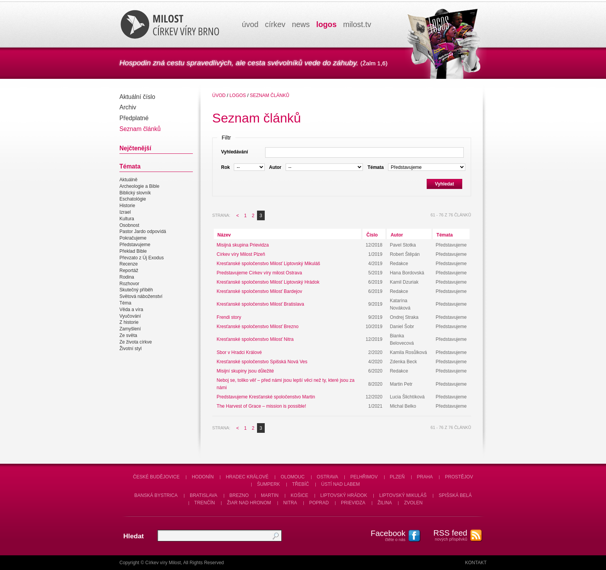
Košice (299, 495)
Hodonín (203, 477)
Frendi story (229, 317)
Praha (425, 477)
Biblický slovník (135, 193)
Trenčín (204, 502)
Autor (397, 235)
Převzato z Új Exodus (141, 257)
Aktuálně (128, 179)
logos (326, 24)
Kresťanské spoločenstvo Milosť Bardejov (259, 291)
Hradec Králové (247, 477)
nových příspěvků (446, 534)
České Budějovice (156, 477)
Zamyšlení (130, 329)
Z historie (128, 322)
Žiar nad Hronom (249, 502)
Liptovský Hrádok (343, 495)
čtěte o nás (384, 535)
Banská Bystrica (156, 495)
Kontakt (476, 562)
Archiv (127, 107)
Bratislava (203, 495)
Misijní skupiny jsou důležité (245, 371)
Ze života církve (135, 342)
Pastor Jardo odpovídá (142, 232)
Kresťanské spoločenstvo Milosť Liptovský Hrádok (268, 282)
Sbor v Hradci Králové (239, 352)
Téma (125, 303)
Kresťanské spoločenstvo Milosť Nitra (255, 339)
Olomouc (293, 477)
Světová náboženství (140, 296)
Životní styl (130, 348)
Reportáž (128, 270)
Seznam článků (140, 129)
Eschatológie (132, 199)
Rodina (126, 277)
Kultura (126, 218)
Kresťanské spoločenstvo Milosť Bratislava (260, 304)
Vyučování (130, 316)
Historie (127, 205)
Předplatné (133, 118)
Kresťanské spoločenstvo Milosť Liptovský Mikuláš (268, 263)
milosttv (357, 24)
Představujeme (134, 244)
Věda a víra (131, 309)
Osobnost (129, 225)
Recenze (128, 264)
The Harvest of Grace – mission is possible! (261, 406)
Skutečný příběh (136, 290)
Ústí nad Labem (340, 484)
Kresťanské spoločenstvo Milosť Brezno (258, 326)
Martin (270, 495)
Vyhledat (444, 184)
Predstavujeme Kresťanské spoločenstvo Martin (266, 397)
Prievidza (353, 502)
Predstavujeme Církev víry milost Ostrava (259, 273)
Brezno (239, 495)
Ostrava (328, 477)
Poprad (319, 502)
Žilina (385, 502)
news (301, 24)
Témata (444, 235)
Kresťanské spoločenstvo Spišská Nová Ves (262, 361)
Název (224, 235)
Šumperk (268, 484)
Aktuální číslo (137, 97)
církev (275, 24)
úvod (250, 24)
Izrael (125, 212)
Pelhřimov (364, 477)
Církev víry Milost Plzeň (241, 254)
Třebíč (300, 484)
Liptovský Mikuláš (403, 495)
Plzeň (397, 477)
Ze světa (128, 335)
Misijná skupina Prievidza (243, 245)
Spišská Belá (455, 495)
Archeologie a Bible (139, 186)
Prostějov (459, 477)
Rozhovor (129, 283)
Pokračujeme (132, 238)
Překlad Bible (133, 251)
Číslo (372, 235)
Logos (238, 95)
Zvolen (413, 502)
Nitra (290, 502)
